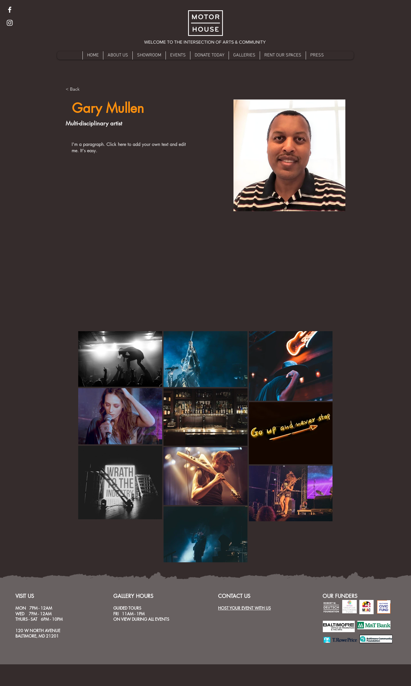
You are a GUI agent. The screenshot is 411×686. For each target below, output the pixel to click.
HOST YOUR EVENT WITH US (244, 608)
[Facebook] (10, 10)
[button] (205, 42)
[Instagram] (10, 23)
